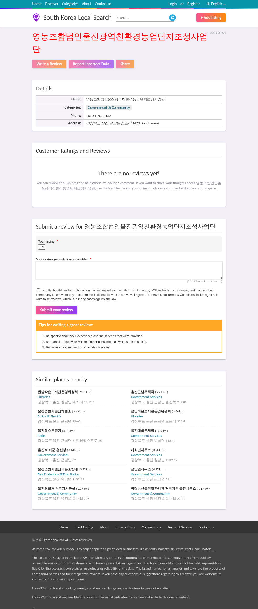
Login (172, 3)
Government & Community (109, 107)
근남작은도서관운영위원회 (151, 411)
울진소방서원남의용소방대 (58, 469)
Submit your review (56, 309)
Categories (70, 3)
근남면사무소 (141, 469)
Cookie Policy (151, 527)
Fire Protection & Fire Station (59, 474)
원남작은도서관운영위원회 (58, 392)
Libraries (44, 397)
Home (37, 3)
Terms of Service (180, 527)
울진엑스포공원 (50, 430)
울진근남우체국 (143, 392)
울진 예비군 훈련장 (52, 450)
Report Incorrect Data (91, 64)
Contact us (103, 3)
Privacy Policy (125, 527)
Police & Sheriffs (49, 416)
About (86, 3)
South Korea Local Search (77, 17)
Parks (41, 435)
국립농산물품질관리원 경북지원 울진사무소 (164, 488)
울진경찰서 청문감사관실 (57, 488)
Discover (51, 3)
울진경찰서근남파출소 (55, 411)
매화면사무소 (141, 450)
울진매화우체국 (143, 430)
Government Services (146, 397)
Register (193, 3)
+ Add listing (211, 17)
